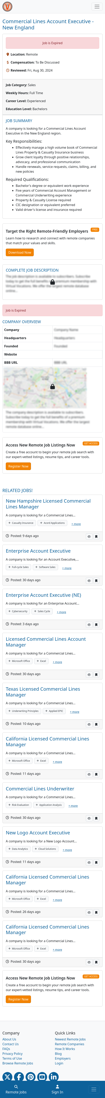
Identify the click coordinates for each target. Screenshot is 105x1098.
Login (59, 1063)
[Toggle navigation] (97, 7)
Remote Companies (69, 1044)
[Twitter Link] (7, 1077)
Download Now (19, 252)
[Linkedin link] (54, 1077)
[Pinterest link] (31, 1077)
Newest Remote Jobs (70, 1039)
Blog (58, 1053)
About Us (9, 1039)
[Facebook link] (19, 1077)
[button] (89, 536)
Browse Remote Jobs (17, 1063)
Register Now (18, 466)
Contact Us (10, 1044)
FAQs (6, 1049)
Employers (63, 1058)
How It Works (65, 1049)
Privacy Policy (12, 1053)
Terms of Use (12, 1058)
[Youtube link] (42, 1077)
